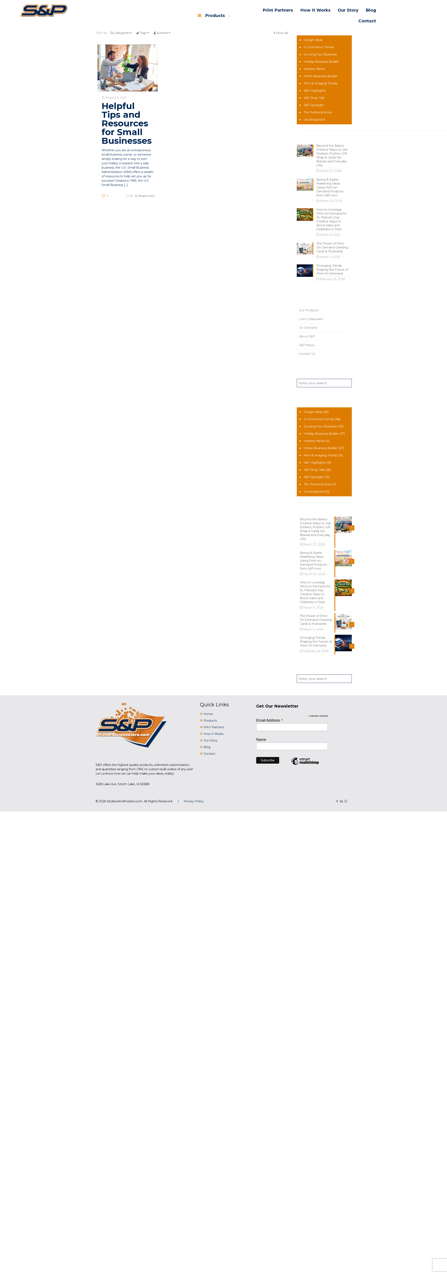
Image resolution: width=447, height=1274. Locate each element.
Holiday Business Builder (321, 62)
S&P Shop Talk (314, 98)
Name (261, 740)
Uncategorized (314, 119)
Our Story (210, 740)
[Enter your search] (324, 383)
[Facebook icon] (337, 801)
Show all (280, 33)
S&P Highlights (315, 90)
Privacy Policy (194, 801)
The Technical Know (318, 112)
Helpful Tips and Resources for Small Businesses (127, 123)
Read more (146, 196)
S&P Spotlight (314, 105)
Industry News (314, 69)
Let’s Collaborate (311, 319)
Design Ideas (313, 40)
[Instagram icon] (345, 801)
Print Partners (214, 727)
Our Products (308, 310)
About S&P (307, 336)
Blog (207, 747)
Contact (209, 754)
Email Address (269, 720)
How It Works (213, 734)
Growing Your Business (320, 54)
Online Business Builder (321, 76)
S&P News (306, 345)
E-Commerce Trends (319, 47)
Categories (121, 33)
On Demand (308, 328)
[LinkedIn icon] (341, 801)
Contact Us (307, 354)
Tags (142, 33)
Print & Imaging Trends (320, 83)
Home (208, 714)
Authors (162, 33)
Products (210, 720)
